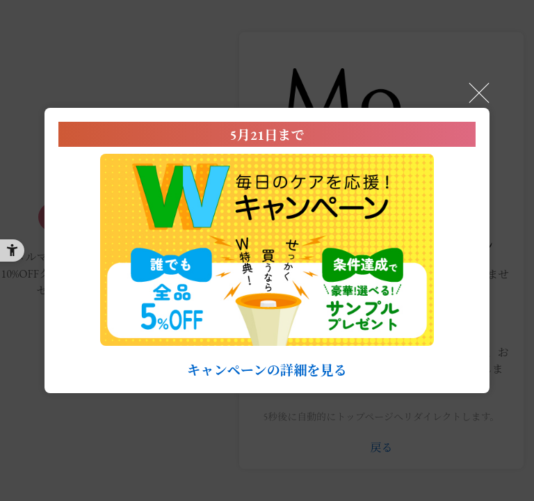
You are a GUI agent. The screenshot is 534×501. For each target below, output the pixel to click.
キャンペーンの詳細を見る (267, 370)
